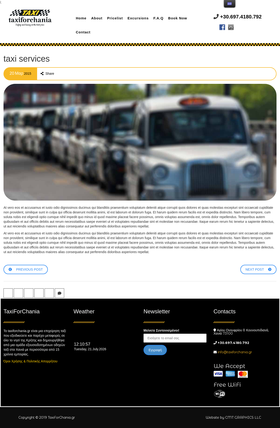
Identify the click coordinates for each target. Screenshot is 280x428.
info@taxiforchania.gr (235, 352)
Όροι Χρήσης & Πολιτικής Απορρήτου (30, 361)
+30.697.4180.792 (241, 17)
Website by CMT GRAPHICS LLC (233, 417)
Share (47, 73)
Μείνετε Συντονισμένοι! (161, 330)
